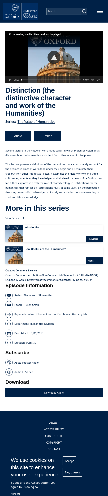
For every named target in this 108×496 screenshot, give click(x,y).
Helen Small (31, 308)
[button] (54, 60)
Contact (54, 452)
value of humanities (39, 317)
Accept (69, 461)
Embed (47, 139)
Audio (18, 139)
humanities (69, 317)
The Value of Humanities (36, 124)
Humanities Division (42, 327)
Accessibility (54, 433)
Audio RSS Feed (23, 375)
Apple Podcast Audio (26, 365)
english (82, 317)
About (54, 426)
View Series (12, 221)
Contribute (54, 439)
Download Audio (54, 395)
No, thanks (72, 472)
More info (15, 493)
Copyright (54, 446)
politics (57, 317)
